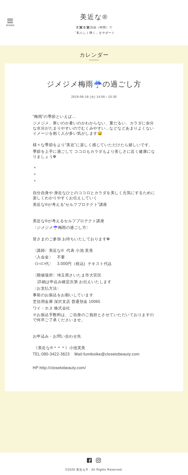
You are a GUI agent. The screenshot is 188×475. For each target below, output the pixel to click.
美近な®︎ (94, 17)
